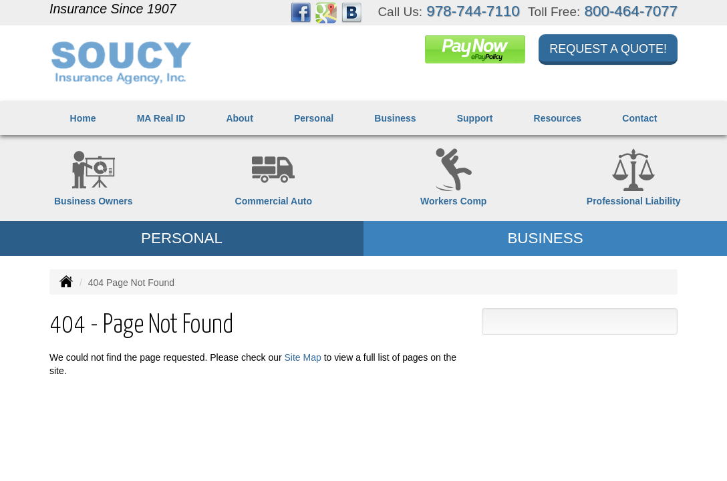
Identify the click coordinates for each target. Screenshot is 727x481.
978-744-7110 (472, 11)
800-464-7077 (631, 11)
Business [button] (395, 118)
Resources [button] (558, 118)
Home (83, 118)
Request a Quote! (608, 48)
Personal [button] (313, 118)
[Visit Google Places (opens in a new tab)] (326, 12)
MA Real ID (161, 118)
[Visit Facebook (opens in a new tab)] (300, 12)
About (239, 118)
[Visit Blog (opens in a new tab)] (351, 12)
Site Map (303, 357)
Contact (639, 118)
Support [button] (475, 118)
